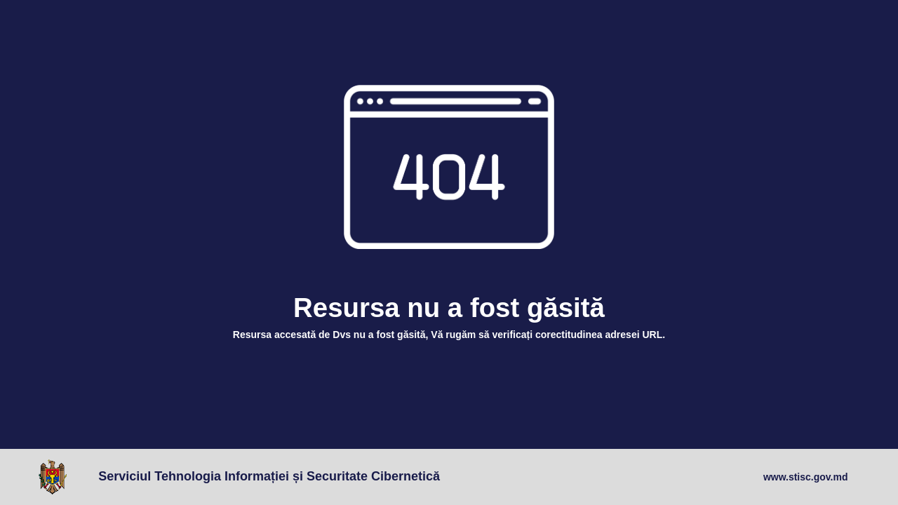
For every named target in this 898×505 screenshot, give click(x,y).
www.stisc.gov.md (805, 477)
